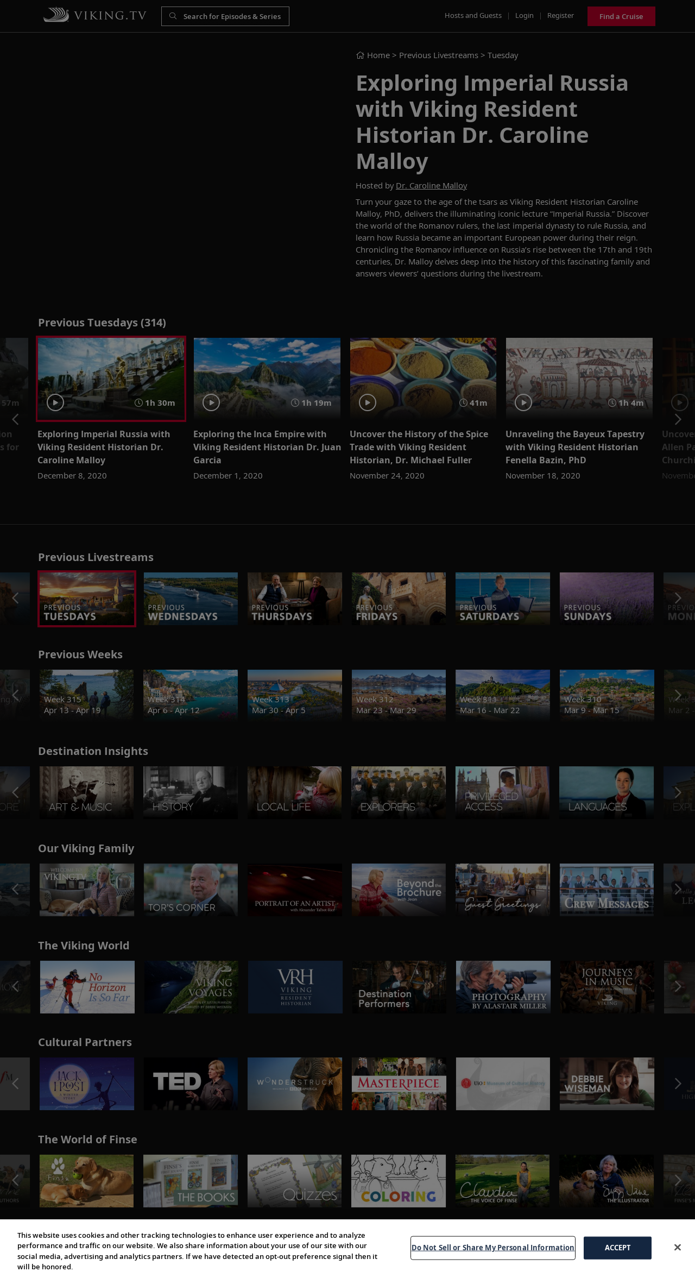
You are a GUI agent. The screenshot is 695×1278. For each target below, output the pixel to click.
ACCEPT (618, 1247)
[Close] (678, 1247)
